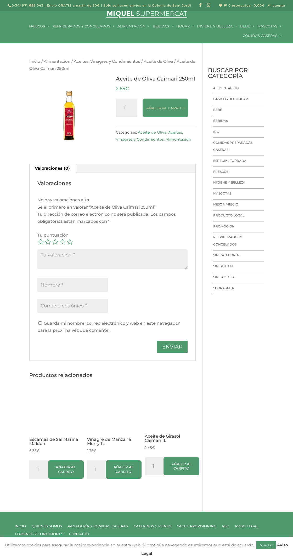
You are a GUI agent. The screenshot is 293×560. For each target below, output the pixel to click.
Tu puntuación (53, 235)
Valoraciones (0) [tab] (52, 168)
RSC (225, 526)
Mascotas (222, 193)
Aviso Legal (246, 526)
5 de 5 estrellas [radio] (70, 242)
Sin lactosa (224, 277)
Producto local (228, 215)
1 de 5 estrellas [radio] (40, 242)
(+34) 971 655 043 (27, 5)
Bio (216, 132)
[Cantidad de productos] (126, 108)
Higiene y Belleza (229, 182)
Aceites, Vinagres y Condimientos (107, 61)
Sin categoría (226, 255)
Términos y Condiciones (39, 534)
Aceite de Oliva (158, 61)
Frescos (220, 172)
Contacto (79, 534)
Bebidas (220, 121)
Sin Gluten (223, 266)
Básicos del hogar (230, 99)
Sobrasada (223, 288)
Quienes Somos (47, 526)
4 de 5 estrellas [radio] (62, 242)
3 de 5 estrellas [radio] (55, 242)
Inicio (34, 61)
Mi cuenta (276, 5)
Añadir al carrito (165, 108)
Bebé (217, 110)
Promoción (224, 226)
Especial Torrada (229, 161)
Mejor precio (225, 204)
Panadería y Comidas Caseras (98, 526)
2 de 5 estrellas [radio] (48, 242)
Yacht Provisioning (196, 526)
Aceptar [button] (266, 545)
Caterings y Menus (152, 526)
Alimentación (57, 61)
